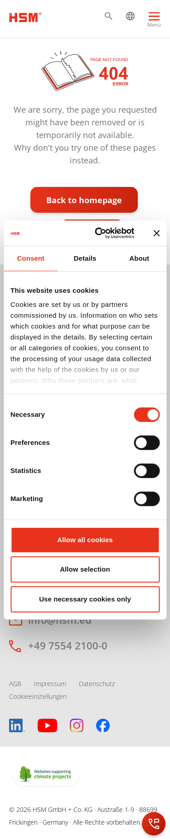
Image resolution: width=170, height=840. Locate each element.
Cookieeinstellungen (38, 696)
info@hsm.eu (60, 619)
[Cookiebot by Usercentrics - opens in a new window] (99, 233)
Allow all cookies (85, 540)
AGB (15, 683)
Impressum (50, 683)
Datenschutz (97, 683)
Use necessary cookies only (85, 599)
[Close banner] (156, 233)
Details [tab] (85, 258)
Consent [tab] (30, 258)
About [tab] (139, 258)
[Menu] (154, 21)
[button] (108, 16)
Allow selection (85, 569)
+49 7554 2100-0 (67, 645)
